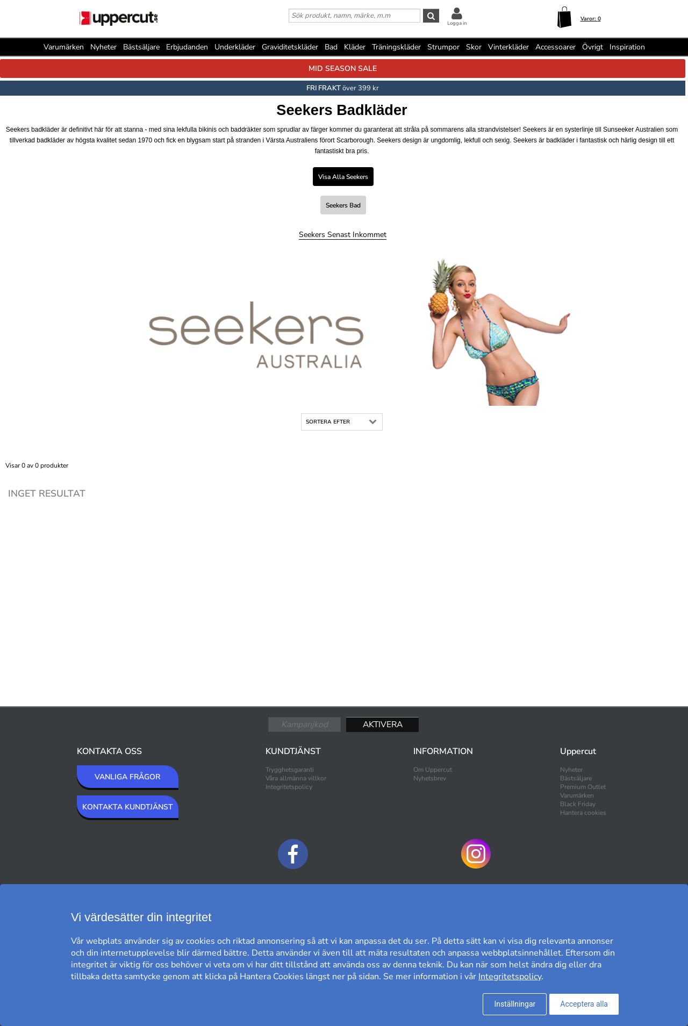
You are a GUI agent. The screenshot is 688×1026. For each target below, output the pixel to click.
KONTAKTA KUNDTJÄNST (127, 807)
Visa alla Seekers (343, 177)
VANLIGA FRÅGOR (127, 777)
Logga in (457, 23)
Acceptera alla (584, 1004)
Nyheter (103, 47)
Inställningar (514, 1004)
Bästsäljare (141, 47)
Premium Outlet (583, 787)
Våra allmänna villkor (296, 778)
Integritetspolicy (289, 787)
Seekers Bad (343, 205)
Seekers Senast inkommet (342, 234)
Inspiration (627, 47)
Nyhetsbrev (429, 778)
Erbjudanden (187, 47)
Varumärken (64, 47)
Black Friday (578, 804)
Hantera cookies (583, 812)
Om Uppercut (432, 769)
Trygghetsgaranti (290, 769)
